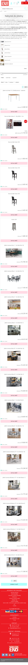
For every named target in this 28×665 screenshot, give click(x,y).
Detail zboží (14, 111)
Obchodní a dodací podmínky (14, 595)
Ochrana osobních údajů (14, 598)
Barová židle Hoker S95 (14, 193)
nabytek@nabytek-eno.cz (15, 628)
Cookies (14, 605)
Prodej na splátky (14, 601)
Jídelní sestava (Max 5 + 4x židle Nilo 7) (14, 322)
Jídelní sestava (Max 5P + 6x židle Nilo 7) (14, 374)
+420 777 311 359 (15, 625)
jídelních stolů (22, 27)
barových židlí (17, 28)
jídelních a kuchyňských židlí (6, 28)
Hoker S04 (14, 219)
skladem (16, 82)
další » (26, 87)
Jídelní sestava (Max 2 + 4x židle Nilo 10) (14, 271)
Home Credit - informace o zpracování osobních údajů (14, 602)
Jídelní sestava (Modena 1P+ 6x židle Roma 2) (14, 503)
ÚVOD (1, 11)
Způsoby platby (14, 594)
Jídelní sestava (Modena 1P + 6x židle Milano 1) (14, 477)
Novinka (10, 82)
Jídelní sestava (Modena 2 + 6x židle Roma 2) (14, 529)
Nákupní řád (14, 600)
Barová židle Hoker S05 (14, 142)
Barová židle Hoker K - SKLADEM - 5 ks (14, 116)
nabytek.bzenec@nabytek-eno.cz (15, 642)
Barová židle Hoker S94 (14, 168)
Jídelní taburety (6, 56)
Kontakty (14, 617)
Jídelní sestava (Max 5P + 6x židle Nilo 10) (14, 348)
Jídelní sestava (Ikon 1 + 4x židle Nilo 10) (14, 245)
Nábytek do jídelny (6, 64)
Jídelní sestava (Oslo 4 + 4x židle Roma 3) (14, 555)
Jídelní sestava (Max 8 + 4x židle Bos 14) (14, 426)
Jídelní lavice (5, 60)
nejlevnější (7, 77)
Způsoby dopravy (14, 592)
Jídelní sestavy (5, 42)
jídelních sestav (15, 27)
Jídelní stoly (5, 45)
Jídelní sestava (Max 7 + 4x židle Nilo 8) (14, 400)
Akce (6, 82)
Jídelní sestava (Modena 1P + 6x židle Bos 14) (14, 451)
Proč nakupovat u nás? (14, 618)
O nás (14, 620)
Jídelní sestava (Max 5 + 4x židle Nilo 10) (14, 297)
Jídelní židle (5, 49)
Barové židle (5, 53)
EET (14, 604)
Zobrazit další (14, 584)
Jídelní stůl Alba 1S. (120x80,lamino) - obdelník (14, 90)
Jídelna (5, 11)
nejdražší (14, 77)
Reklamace (14, 597)
